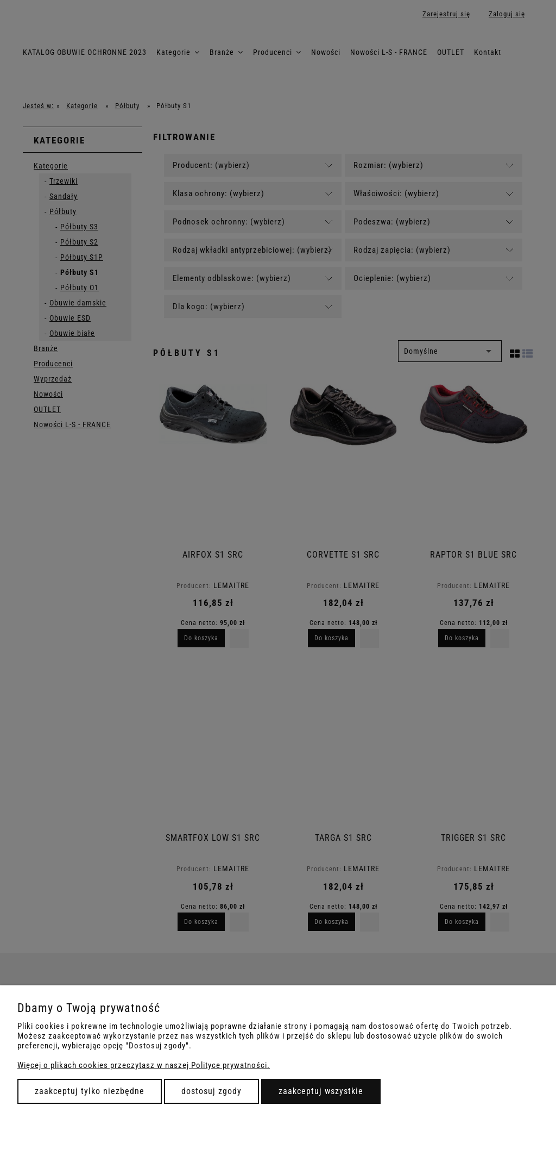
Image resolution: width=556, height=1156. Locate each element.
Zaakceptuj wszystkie (321, 1091)
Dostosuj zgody (211, 1091)
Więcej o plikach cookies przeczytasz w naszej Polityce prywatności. (143, 1065)
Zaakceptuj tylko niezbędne (89, 1091)
